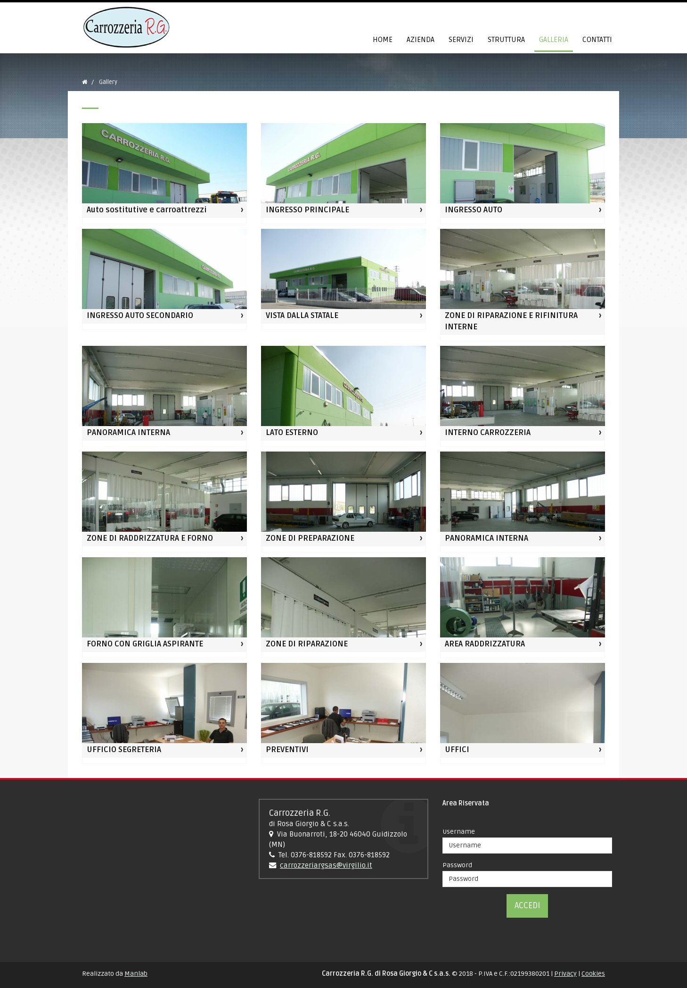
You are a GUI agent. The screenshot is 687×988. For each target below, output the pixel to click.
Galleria (553, 39)
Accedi (527, 905)
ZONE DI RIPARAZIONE (307, 644)
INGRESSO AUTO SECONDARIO (140, 315)
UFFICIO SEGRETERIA (124, 749)
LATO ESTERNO (292, 432)
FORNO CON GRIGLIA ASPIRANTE (145, 644)
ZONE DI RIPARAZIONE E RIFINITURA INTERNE (511, 321)
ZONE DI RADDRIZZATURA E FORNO (150, 538)
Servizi (461, 39)
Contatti (597, 39)
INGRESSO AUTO (473, 210)
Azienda (420, 39)
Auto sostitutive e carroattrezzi (147, 210)
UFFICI (457, 749)
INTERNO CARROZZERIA (488, 432)
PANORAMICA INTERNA (128, 432)
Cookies (593, 974)
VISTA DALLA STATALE (302, 315)
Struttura (506, 39)
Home (383, 39)
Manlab (135, 974)
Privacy (565, 974)
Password (457, 865)
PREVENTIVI (287, 749)
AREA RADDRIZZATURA (485, 644)
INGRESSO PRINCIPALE (307, 210)
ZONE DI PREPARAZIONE (310, 538)
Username (458, 832)
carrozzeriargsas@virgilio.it (326, 865)
